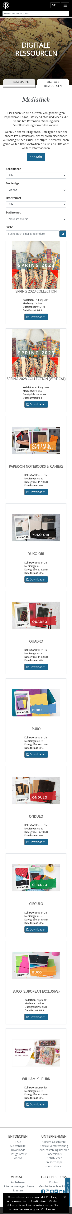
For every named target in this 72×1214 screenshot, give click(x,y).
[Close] (64, 1197)
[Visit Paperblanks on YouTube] (52, 1191)
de (54, 5)
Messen (18, 1190)
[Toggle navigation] (65, 5)
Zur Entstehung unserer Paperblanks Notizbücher (54, 1154)
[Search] (35, 13)
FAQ (18, 1142)
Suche (9, 227)
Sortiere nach (14, 212)
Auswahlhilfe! (18, 1146)
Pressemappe (19, 82)
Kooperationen (54, 1166)
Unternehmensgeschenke (19, 1186)
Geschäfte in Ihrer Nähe (54, 1186)
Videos (18, 1158)
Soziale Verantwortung (54, 1146)
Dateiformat (13, 198)
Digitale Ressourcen (53, 84)
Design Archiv (18, 1154)
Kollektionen (13, 169)
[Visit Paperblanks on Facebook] (43, 1191)
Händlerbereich (18, 1182)
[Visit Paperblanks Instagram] (47, 1191)
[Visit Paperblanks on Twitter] (57, 1191)
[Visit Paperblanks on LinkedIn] (61, 1191)
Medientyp (12, 183)
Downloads (18, 1150)
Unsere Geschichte (54, 1142)
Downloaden (36, 317)
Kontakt (36, 156)
